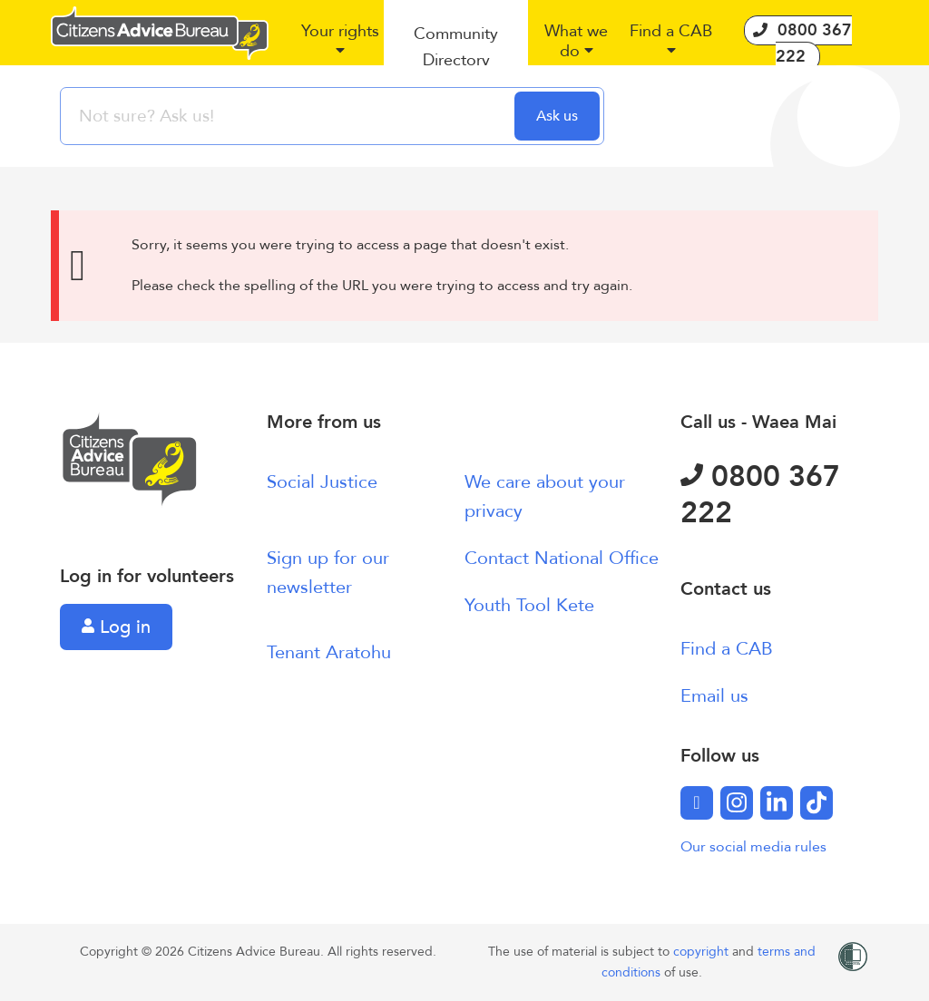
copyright (702, 951)
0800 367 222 (760, 495)
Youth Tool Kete (529, 605)
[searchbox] (289, 116)
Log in (116, 627)
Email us (714, 696)
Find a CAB (726, 649)
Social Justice (322, 482)
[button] (340, 48)
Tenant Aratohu (329, 652)
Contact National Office (561, 558)
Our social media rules (753, 847)
